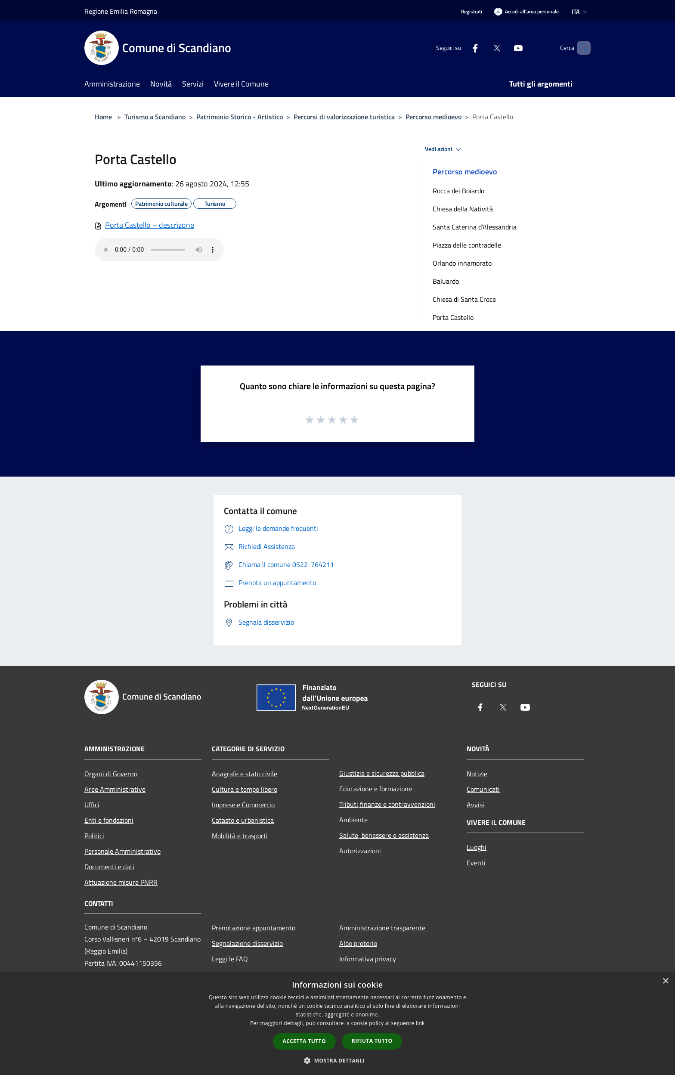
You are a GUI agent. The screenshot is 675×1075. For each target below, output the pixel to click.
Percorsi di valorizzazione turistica (344, 117)
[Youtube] (503, 47)
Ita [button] (580, 11)
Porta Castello (453, 317)
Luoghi (476, 847)
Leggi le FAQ (230, 959)
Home (103, 117)
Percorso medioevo (433, 117)
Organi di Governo (110, 773)
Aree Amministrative (115, 789)
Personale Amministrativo (122, 851)
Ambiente (353, 820)
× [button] (665, 981)
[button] (337, 1060)
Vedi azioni (444, 149)
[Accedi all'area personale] (526, 11)
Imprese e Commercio (243, 804)
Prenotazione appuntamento (253, 928)
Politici (94, 835)
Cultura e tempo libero (244, 789)
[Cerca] (580, 47)
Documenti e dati (109, 866)
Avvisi (475, 804)
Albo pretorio (358, 943)
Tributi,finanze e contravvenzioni (387, 804)
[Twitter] (482, 47)
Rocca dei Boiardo (458, 191)
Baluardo (446, 281)
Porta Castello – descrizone (149, 225)
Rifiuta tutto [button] (372, 1040)
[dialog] (337, 1023)
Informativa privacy (367, 959)
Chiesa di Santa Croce (464, 299)
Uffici (91, 804)
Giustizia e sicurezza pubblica (381, 773)
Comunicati (483, 789)
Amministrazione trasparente (382, 928)
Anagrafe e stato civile (244, 773)
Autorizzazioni (360, 851)
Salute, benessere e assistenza (384, 835)
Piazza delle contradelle (467, 245)
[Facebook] (460, 47)
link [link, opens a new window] (420, 1023)
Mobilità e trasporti (240, 835)
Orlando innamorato (462, 263)
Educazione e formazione (375, 789)
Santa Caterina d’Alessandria (475, 227)
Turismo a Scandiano (155, 117)
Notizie (477, 773)
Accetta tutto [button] (304, 1041)
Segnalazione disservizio (247, 943)
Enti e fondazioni (108, 820)
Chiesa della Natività (463, 209)
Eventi (476, 863)
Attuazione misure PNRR (121, 882)
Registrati (471, 11)
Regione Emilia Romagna (120, 11)
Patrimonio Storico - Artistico (239, 117)
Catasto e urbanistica (243, 820)
